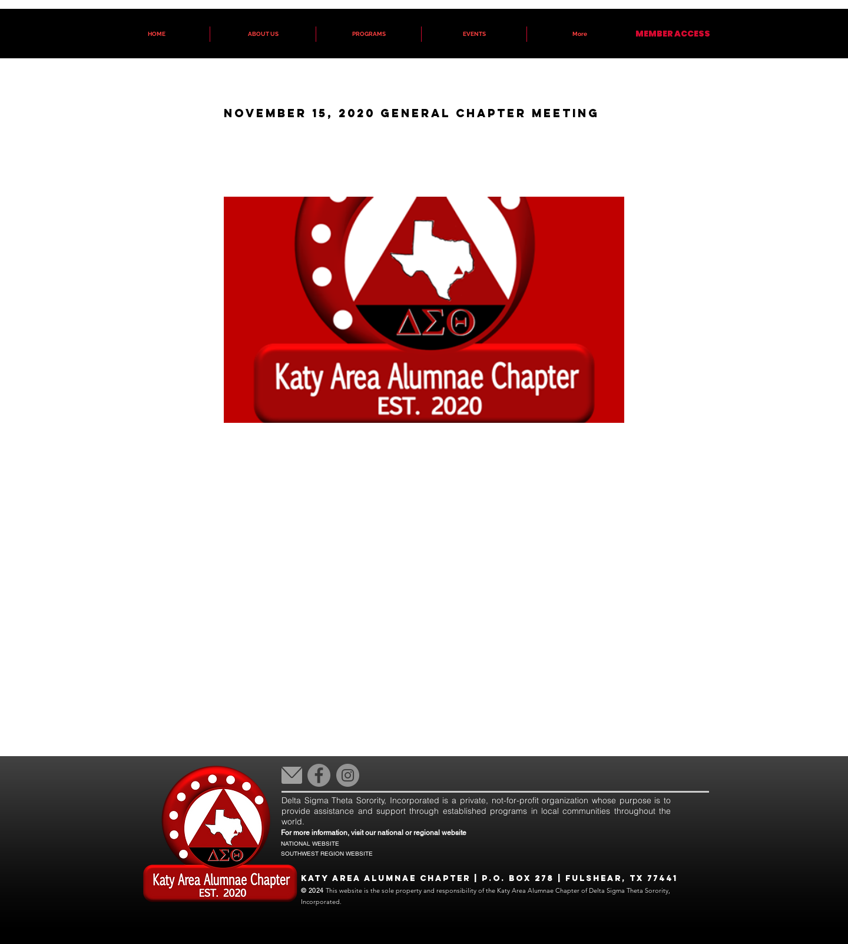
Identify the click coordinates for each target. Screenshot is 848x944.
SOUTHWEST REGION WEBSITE (327, 853)
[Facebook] (318, 775)
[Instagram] (347, 775)
